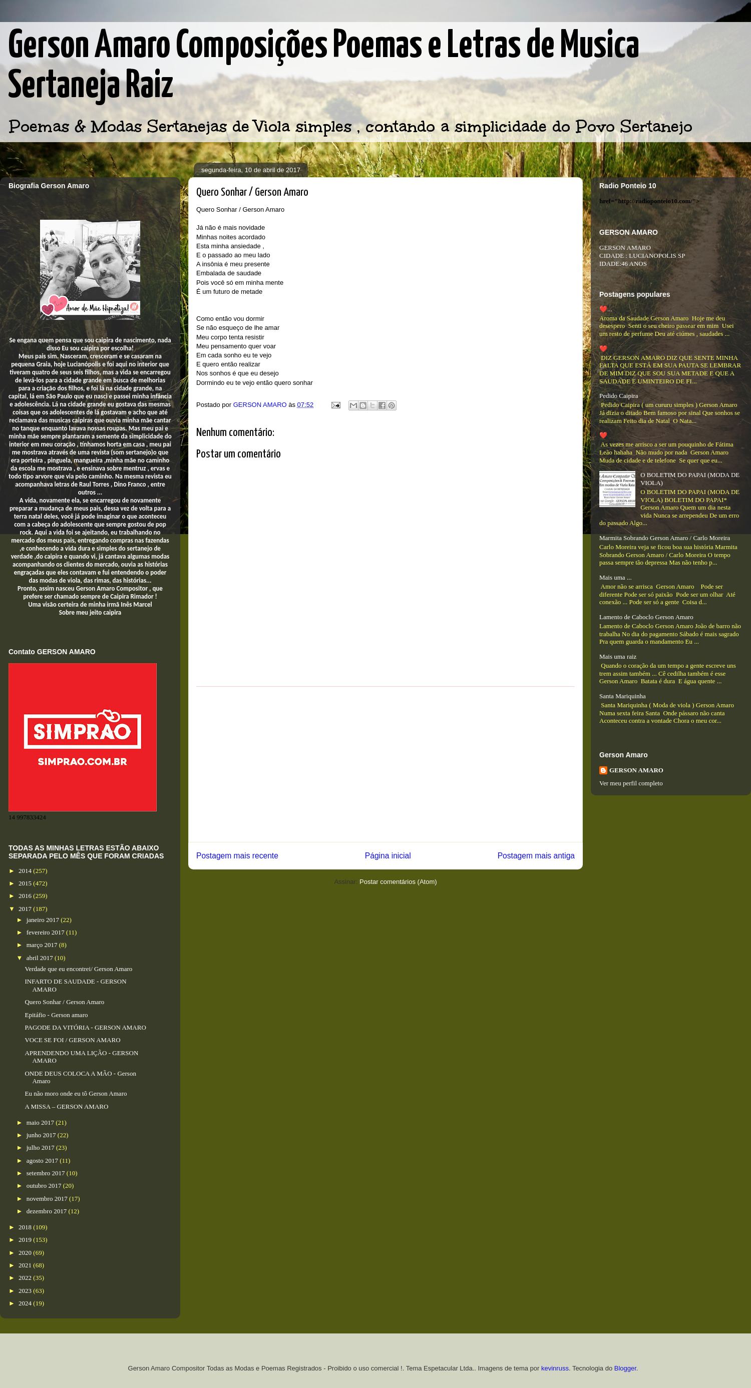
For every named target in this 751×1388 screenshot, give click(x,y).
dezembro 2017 (48, 1211)
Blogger (625, 1368)
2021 (26, 1265)
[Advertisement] (385, 764)
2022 (26, 1277)
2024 (26, 1303)
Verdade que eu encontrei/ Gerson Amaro (78, 969)
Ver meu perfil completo (631, 783)
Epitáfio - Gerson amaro (56, 1015)
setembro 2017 (47, 1173)
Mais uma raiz (617, 656)
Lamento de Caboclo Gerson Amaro (646, 617)
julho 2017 (41, 1147)
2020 (26, 1252)
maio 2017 (41, 1122)
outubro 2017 (45, 1185)
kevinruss (555, 1368)
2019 (26, 1239)
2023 (26, 1290)
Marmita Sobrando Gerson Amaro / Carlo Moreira (664, 538)
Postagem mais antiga (536, 855)
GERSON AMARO (636, 770)
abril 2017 (41, 958)
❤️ (603, 348)
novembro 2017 (48, 1198)
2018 (26, 1227)
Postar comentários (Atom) (398, 881)
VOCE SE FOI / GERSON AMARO (72, 1040)
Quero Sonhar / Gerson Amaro (64, 1002)
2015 (26, 883)
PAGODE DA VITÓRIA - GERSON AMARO (85, 1027)
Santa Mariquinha (622, 696)
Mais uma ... (615, 577)
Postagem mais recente (237, 855)
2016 (26, 895)
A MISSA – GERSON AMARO (66, 1106)
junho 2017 (42, 1135)
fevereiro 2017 (46, 932)
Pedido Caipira (618, 395)
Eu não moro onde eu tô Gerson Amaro (76, 1093)
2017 (26, 908)
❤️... (605, 309)
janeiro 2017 (44, 919)
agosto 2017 (43, 1160)
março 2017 (43, 945)
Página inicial (388, 855)
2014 (26, 870)
